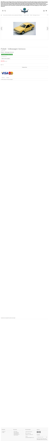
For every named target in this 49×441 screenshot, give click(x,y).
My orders (15, 431)
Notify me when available (6, 58)
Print (3, 64)
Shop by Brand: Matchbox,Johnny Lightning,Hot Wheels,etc (12, 15)
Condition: (2, 50)
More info (3, 77)
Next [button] (48, 29)
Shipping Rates (24, 67)
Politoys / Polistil (26, 15)
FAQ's (3, 432)
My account (15, 429)
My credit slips (16, 432)
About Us (3, 431)
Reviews (7, 77)
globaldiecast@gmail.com (30, 437)
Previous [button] (1, 29)
